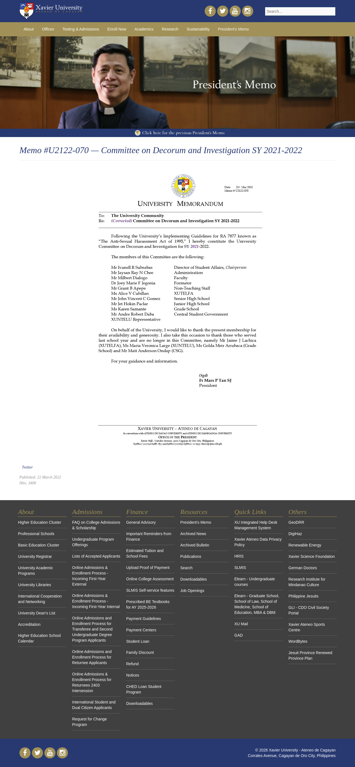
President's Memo (233, 29)
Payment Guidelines (143, 618)
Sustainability (198, 29)
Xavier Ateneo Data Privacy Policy (258, 542)
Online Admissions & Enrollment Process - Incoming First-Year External (90, 575)
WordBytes (297, 641)
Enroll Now (116, 29)
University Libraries (34, 585)
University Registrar (35, 556)
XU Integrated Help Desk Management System (255, 525)
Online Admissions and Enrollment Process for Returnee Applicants (91, 657)
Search (186, 568)
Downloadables (139, 703)
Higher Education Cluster (39, 522)
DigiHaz (295, 533)
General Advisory (141, 522)
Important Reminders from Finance (148, 536)
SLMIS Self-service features (150, 590)
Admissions (87, 511)
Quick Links (250, 511)
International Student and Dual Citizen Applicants (93, 705)
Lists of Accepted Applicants (96, 556)
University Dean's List (36, 613)
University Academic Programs (35, 571)
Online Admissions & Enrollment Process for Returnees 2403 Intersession (91, 682)
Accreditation (29, 624)
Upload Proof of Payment (147, 567)
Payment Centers (141, 630)
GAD (238, 635)
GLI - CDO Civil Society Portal (308, 610)
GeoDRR (296, 522)
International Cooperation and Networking (40, 599)
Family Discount (140, 652)
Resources (193, 511)
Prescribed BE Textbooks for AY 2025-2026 (147, 604)
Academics (144, 29)
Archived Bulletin (194, 545)
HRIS (239, 556)
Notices (132, 675)
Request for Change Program (89, 722)
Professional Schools (36, 533)
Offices (48, 29)
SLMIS (240, 567)
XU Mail (241, 624)
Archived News (193, 533)
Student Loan (137, 641)
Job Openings (192, 590)
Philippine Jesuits (303, 596)
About (29, 29)
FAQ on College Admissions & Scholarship (96, 525)
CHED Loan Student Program (143, 689)
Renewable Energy (304, 545)
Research (170, 29)
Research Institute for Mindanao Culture (306, 582)
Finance (137, 511)
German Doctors (302, 568)
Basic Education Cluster (38, 545)
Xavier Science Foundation (311, 556)
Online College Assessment (150, 579)
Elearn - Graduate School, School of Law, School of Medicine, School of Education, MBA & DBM (256, 604)
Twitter (27, 467)
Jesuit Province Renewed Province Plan (310, 655)
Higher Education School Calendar (39, 638)
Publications (190, 556)
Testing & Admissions (80, 29)
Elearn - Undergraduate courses (254, 582)
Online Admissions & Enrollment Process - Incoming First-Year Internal (96, 601)
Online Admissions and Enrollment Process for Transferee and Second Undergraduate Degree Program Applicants (92, 629)
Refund (132, 664)
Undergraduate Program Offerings (93, 542)
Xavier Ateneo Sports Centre (306, 627)
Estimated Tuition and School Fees (145, 553)
